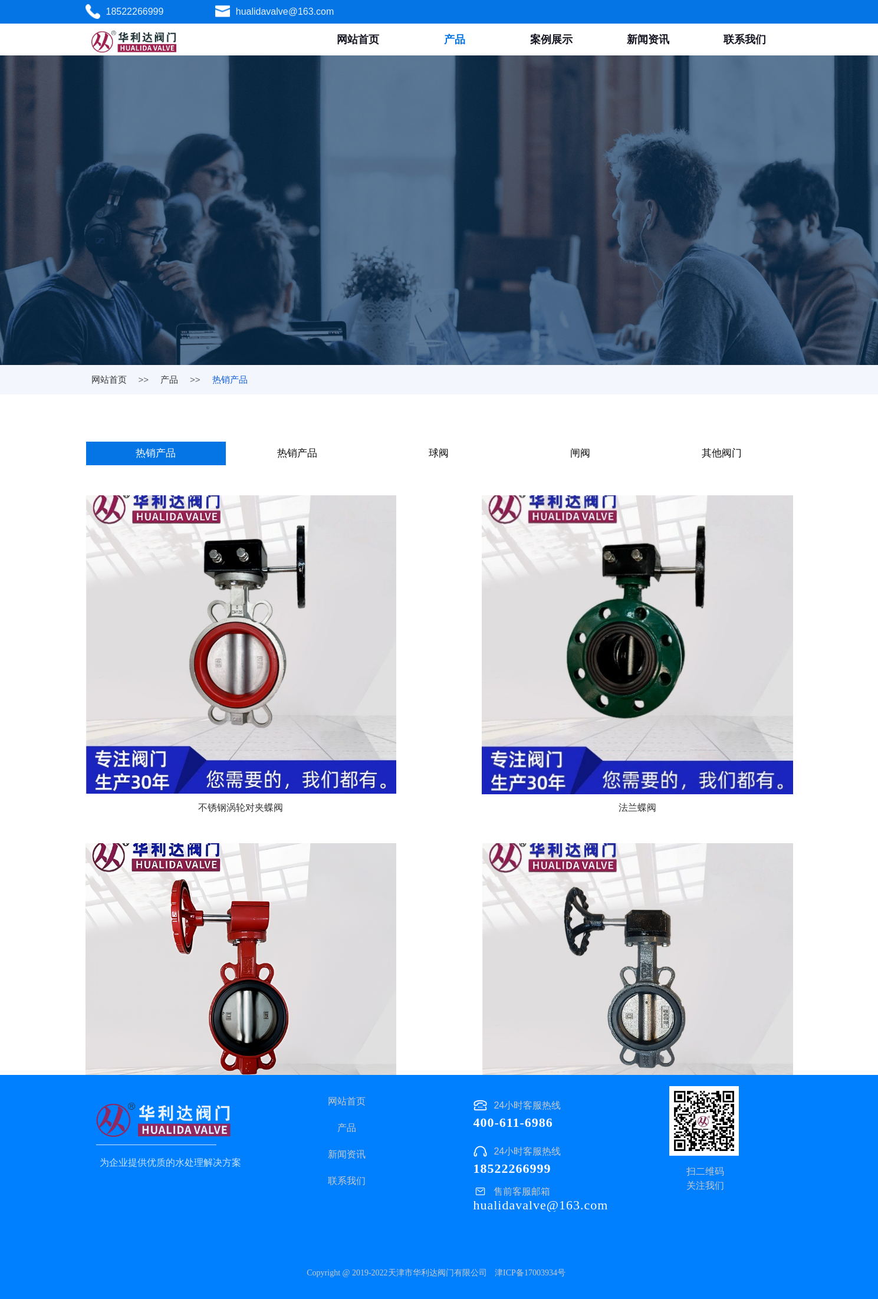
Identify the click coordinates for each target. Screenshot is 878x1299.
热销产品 (156, 454)
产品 (454, 39)
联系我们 (745, 39)
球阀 (440, 454)
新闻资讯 (648, 39)
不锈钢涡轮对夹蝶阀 (198, 724)
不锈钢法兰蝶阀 (680, 986)
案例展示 (551, 39)
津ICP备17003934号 (530, 1272)
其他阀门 (723, 454)
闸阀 (581, 454)
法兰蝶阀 (439, 724)
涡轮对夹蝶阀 (680, 724)
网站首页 (358, 39)
